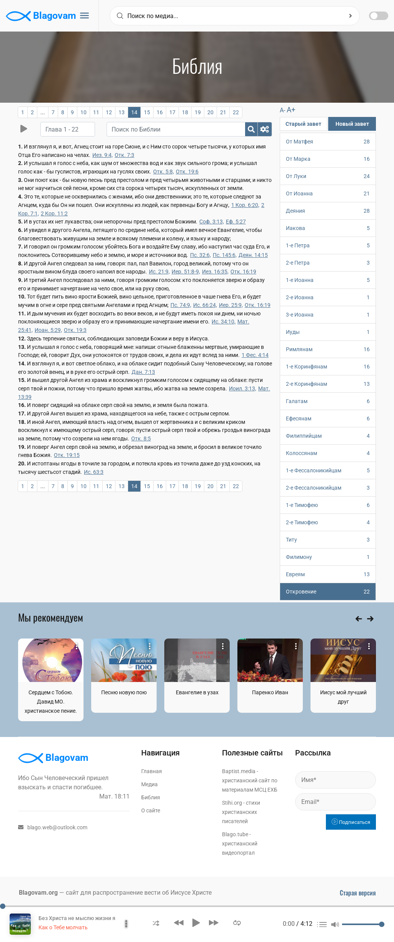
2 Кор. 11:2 (54, 213)
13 (122, 112)
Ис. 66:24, (205, 305)
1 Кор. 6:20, (245, 205)
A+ (291, 109)
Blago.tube (235, 834)
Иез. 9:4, (102, 155)
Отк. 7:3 (124, 155)
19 (198, 112)
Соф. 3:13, (211, 221)
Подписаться (351, 822)
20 (210, 112)
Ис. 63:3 (94, 472)
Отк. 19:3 (75, 330)
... (42, 112)
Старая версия (358, 892)
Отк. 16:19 (243, 271)
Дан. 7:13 (143, 372)
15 (147, 112)
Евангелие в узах (197, 692)
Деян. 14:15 (253, 255)
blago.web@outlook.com (52, 827)
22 (236, 112)
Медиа (149, 784)
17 (172, 112)
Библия (150, 797)
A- (282, 110)
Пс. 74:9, (180, 305)
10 (83, 112)
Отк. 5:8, (163, 171)
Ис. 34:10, (223, 321)
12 (109, 112)
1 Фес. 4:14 (255, 355)
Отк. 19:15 (67, 455)
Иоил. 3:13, (242, 388)
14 (134, 112)
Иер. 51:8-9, (186, 271)
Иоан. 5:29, (48, 330)
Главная (151, 771)
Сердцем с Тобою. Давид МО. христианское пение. (51, 701)
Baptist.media (238, 771)
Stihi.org (232, 803)
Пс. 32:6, (200, 255)
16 (160, 112)
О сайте (150, 810)
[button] (156, 923)
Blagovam (41, 16)
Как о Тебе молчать (63, 927)
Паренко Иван (270, 692)
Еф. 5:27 (236, 221)
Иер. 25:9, (231, 305)
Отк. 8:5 (141, 438)
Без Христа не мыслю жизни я (76, 918)
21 (223, 112)
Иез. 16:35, (215, 271)
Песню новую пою (124, 692)
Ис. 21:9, (159, 271)
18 (185, 112)
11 (96, 112)
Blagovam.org (38, 892)
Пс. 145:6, (225, 255)
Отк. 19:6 (187, 171)
